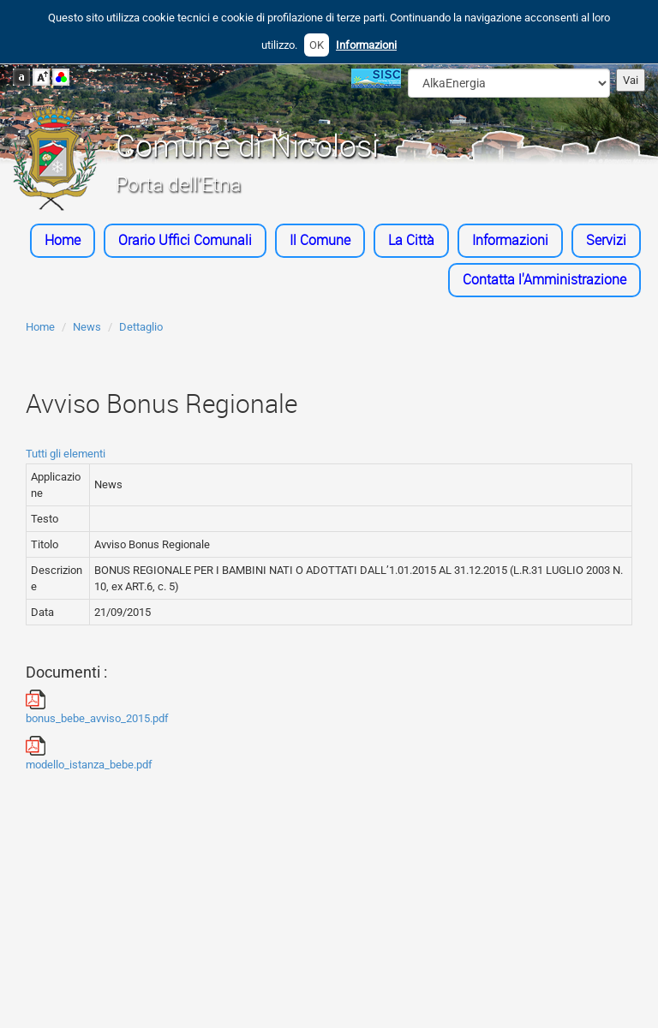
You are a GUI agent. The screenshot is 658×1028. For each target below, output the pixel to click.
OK (316, 45)
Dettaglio (141, 326)
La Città (411, 239)
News (87, 326)
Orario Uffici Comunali (185, 239)
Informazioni (366, 45)
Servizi (606, 239)
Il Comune (320, 239)
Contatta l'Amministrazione (544, 279)
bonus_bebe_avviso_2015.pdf (97, 707)
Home (63, 239)
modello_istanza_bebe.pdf (89, 753)
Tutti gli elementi (65, 453)
